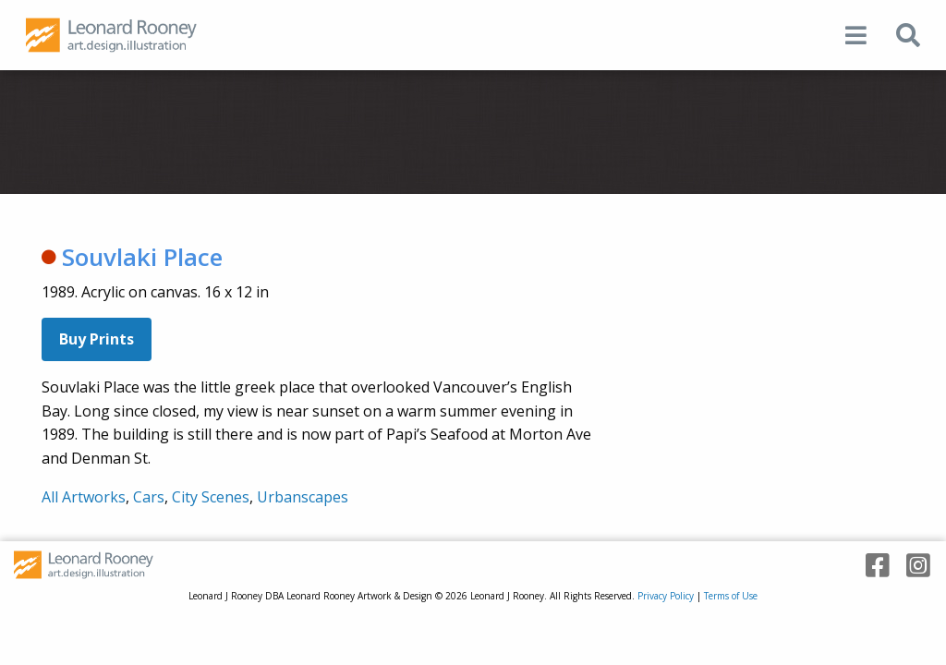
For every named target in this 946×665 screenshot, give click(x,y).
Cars (148, 497)
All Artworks (84, 497)
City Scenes (210, 497)
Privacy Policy (665, 595)
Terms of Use (731, 595)
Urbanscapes (302, 497)
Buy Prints (96, 339)
